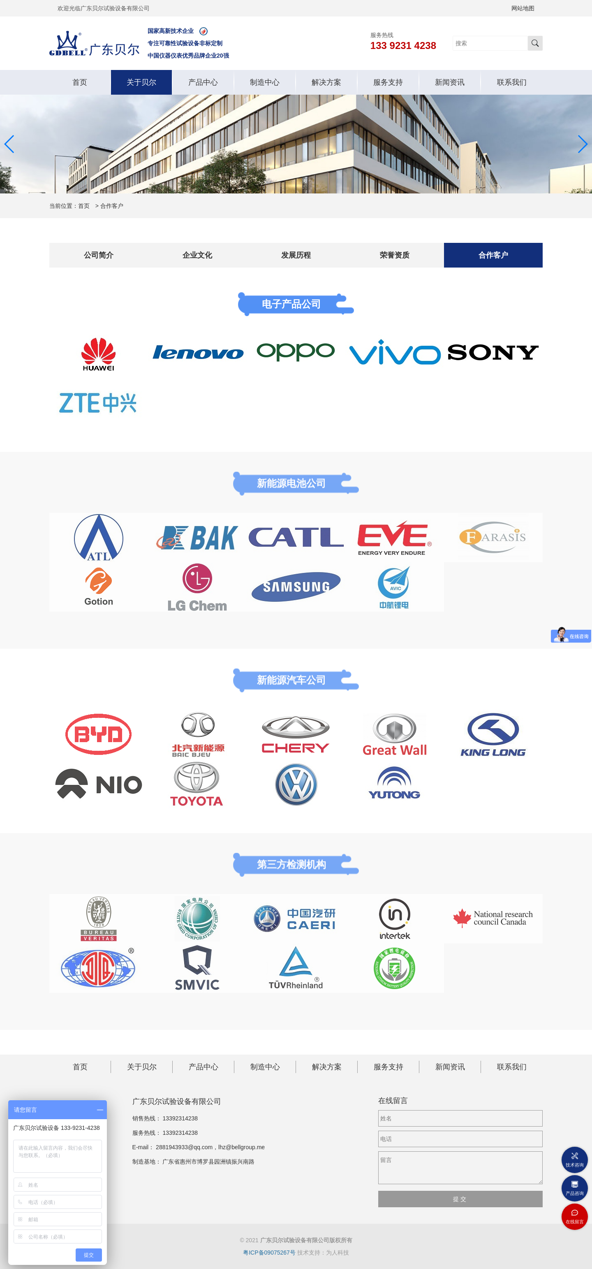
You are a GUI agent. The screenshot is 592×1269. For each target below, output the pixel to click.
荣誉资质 (394, 255)
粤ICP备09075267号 (269, 1252)
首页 (79, 82)
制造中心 (265, 82)
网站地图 (522, 8)
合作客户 (493, 255)
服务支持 (388, 82)
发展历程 (296, 255)
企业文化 (197, 255)
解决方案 (326, 82)
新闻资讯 (450, 82)
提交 (460, 1199)
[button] (9, 144)
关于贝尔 (141, 82)
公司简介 (98, 255)
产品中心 (203, 82)
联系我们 (512, 82)
